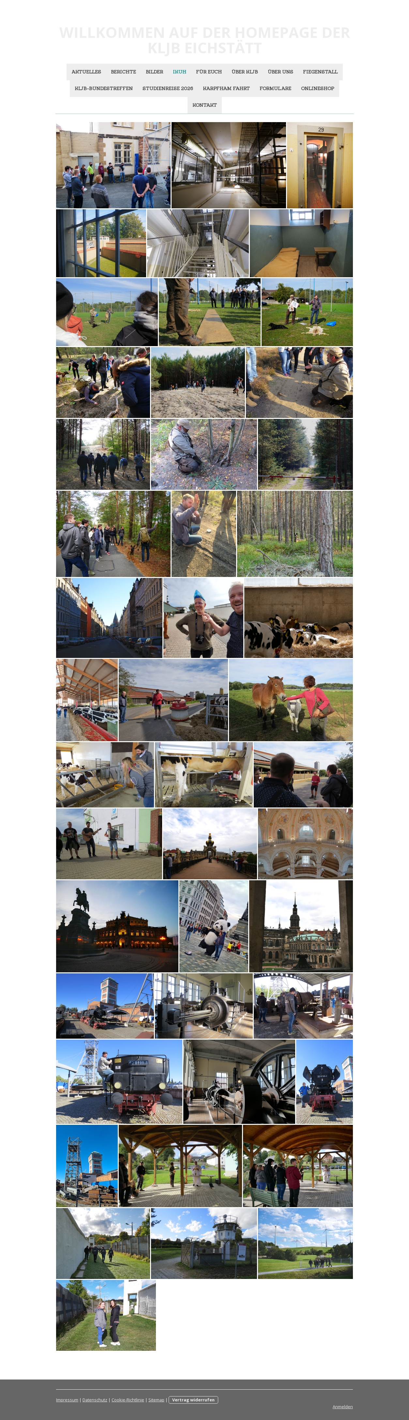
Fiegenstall (320, 72)
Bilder (154, 72)
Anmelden (343, 1407)
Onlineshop (317, 88)
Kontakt (204, 105)
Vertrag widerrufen (193, 1400)
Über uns (280, 72)
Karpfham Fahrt (226, 88)
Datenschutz (95, 1400)
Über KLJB (245, 72)
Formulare (275, 88)
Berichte (123, 72)
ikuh (179, 72)
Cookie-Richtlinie (128, 1400)
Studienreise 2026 (168, 88)
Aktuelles (86, 72)
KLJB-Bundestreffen (104, 88)
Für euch (209, 72)
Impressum (67, 1400)
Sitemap (156, 1400)
